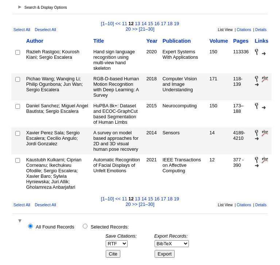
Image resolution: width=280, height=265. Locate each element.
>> (134, 29)
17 (163, 23)
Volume (219, 41)
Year (151, 41)
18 (169, 23)
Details (261, 30)
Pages (240, 41)
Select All (21, 29)
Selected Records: (110, 227)
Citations (244, 30)
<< (118, 23)
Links (262, 41)
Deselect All (45, 29)
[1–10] (108, 23)
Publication (177, 41)
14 (144, 23)
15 (150, 23)
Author (34, 41)
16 (157, 23)
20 (128, 29)
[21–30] (147, 29)
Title (98, 41)
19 (176, 23)
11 (124, 23)
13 (137, 23)
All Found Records (55, 227)
